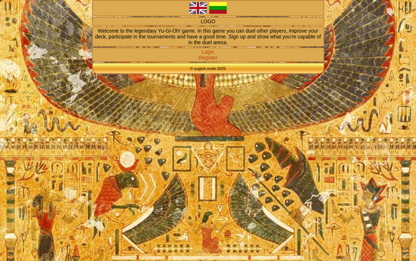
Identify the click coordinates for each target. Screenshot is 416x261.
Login (208, 52)
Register (207, 58)
